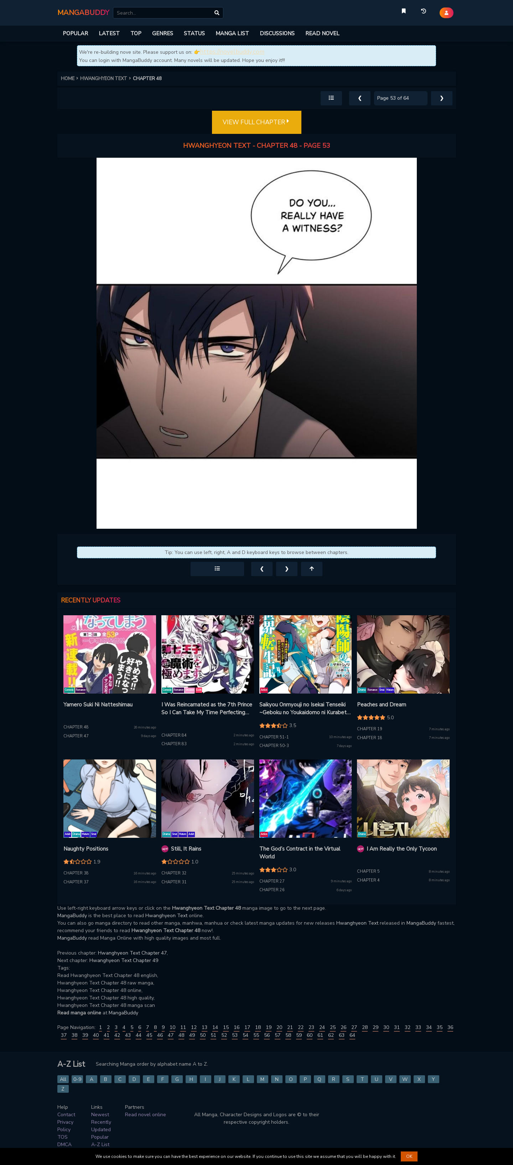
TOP (135, 33)
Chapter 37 (76, 882)
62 (331, 1035)
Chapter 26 (272, 890)
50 (203, 1035)
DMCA (64, 1144)
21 (290, 1027)
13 (204, 1027)
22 (301, 1027)
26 (343, 1027)
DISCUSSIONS (277, 33)
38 (74, 1035)
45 (149, 1035)
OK (409, 1156)
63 (341, 1035)
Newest (100, 1114)
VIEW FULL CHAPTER (257, 122)
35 (439, 1027)
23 (311, 1027)
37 (64, 1035)
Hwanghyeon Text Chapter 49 (123, 960)
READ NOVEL (322, 33)
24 (322, 1027)
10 (172, 1027)
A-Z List (100, 1144)
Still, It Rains (186, 848)
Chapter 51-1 (274, 737)
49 (192, 1035)
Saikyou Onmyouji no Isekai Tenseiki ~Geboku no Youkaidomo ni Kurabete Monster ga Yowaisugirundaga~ (304, 709)
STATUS (194, 33)
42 (117, 1035)
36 (450, 1027)
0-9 (77, 1079)
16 (236, 1027)
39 (85, 1035)
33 (418, 1027)
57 (277, 1035)
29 (375, 1027)
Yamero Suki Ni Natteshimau (98, 704)
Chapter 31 (174, 882)
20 (279, 1027)
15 (226, 1027)
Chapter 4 (368, 880)
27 (354, 1027)
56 (267, 1035)
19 (268, 1027)
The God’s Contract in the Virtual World (299, 853)
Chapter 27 (272, 881)
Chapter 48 (76, 727)
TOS (62, 1137)
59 (299, 1035)
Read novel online (145, 1114)
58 (288, 1035)
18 (258, 1027)
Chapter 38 (76, 873)
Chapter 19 (369, 729)
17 (247, 1027)
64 (352, 1035)
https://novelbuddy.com (232, 52)
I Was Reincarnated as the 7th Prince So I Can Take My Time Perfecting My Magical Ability (206, 709)
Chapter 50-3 (274, 745)
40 (96, 1035)
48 (181, 1035)
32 (407, 1027)
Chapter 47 (76, 736)
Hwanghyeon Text (166, 915)
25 (333, 1027)
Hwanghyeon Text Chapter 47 (132, 953)
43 (128, 1035)
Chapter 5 (368, 871)
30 (386, 1027)
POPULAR (75, 33)
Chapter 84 (174, 735)
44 (138, 1035)
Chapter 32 (174, 873)
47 (170, 1035)
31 (397, 1027)
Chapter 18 (369, 738)
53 (235, 1035)
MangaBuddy (72, 915)
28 (365, 1027)
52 (224, 1035)
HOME (70, 78)
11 (183, 1027)
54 (245, 1035)
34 (429, 1027)
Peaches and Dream (381, 704)
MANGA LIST (232, 33)
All (63, 1079)
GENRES (162, 33)
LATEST (109, 33)
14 (215, 1027)
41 (106, 1035)
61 (320, 1035)
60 (309, 1035)
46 (160, 1035)
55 (256, 1035)
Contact (66, 1114)
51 (213, 1035)
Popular (100, 1137)
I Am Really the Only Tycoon (402, 848)
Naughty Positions (85, 848)
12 (194, 1027)
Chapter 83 (174, 744)
